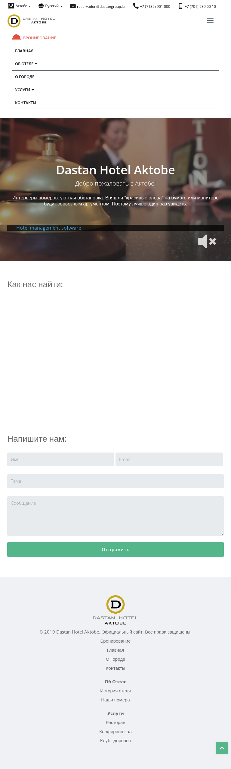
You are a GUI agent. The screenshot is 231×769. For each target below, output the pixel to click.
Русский (50, 5)
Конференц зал (115, 731)
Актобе (19, 5)
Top (222, 748)
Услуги (24, 89)
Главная (24, 50)
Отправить (116, 549)
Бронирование (39, 37)
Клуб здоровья (115, 740)
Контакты (25, 102)
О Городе (24, 76)
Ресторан (115, 722)
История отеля (115, 691)
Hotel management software (48, 227)
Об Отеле (26, 63)
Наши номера (115, 700)
